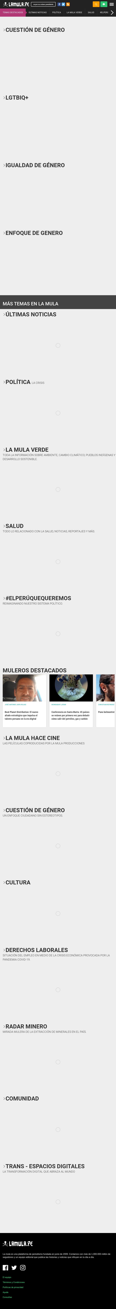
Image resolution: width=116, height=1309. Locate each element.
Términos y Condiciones (14, 1282)
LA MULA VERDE (74, 12)
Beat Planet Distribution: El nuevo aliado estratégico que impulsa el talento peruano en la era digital (21, 715)
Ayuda (5, 1292)
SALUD (91, 12)
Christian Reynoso (106, 705)
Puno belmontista (107, 712)
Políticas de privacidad (13, 1287)
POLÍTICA (56, 12)
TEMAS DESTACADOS (13, 12)
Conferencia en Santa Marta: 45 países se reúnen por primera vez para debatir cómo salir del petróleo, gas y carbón (70, 715)
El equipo (7, 1277)
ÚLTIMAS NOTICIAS (38, 12)
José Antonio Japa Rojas (15, 705)
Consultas (7, 1297)
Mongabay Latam (58, 705)
